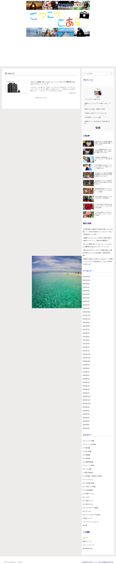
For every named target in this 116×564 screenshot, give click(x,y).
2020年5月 (86, 379)
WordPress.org (87, 548)
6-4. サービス (87, 511)
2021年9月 (86, 322)
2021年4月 (86, 340)
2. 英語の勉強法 (88, 472)
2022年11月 (86, 276)
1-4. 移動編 (86, 455)
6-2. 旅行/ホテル (88, 504)
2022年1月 (86, 308)
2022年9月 (86, 284)
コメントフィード (88, 545)
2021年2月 (86, 347)
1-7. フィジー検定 (88, 465)
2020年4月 (86, 382)
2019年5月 (86, 421)
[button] (111, 73)
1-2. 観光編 (86, 448)
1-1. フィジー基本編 (89, 444)
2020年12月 (86, 354)
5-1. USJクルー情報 (89, 486)
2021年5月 (86, 336)
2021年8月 (86, 326)
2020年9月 (86, 365)
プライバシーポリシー (10, 562)
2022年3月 (86, 301)
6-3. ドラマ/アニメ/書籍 (90, 508)
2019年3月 (86, 428)
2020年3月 (86, 386)
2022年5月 (86, 294)
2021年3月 (86, 343)
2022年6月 (86, 291)
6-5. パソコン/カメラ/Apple (91, 515)
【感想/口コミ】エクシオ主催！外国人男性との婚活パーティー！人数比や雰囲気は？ (97, 239)
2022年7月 (86, 287)
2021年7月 (86, 329)
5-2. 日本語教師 (88, 490)
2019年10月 (86, 403)
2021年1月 (86, 350)
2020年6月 (86, 375)
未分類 (85, 525)
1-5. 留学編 (86, 458)
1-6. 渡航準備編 (88, 462)
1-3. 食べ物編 (87, 451)
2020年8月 (86, 368)
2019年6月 (86, 417)
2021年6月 (86, 333)
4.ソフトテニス (88, 479)
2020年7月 (86, 372)
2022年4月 (86, 298)
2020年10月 (86, 361)
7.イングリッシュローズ (90, 522)
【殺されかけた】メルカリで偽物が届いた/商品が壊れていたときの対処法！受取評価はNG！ (97, 252)
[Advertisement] (58, 52)
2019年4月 (86, 424)
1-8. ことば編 (87, 469)
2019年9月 (86, 407)
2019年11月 (86, 400)
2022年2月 (86, 305)
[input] (98, 73)
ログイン (85, 538)
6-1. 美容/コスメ (88, 500)
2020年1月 (86, 393)
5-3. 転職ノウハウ (88, 493)
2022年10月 (86, 280)
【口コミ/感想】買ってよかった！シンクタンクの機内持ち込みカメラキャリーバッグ (97, 245)
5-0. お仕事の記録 (88, 483)
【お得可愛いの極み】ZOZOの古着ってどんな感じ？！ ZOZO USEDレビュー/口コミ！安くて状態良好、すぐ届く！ (98, 231)
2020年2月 (86, 389)
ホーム (20, 562)
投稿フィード (87, 541)
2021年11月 (86, 315)
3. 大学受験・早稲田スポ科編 (92, 476)
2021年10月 (86, 319)
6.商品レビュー (88, 518)
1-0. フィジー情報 (88, 441)
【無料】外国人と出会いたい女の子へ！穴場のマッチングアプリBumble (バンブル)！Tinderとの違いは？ (98, 261)
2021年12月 (86, 312)
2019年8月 (86, 410)
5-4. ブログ (86, 497)
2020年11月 (86, 358)
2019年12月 (86, 396)
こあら (98, 97)
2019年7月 (86, 414)
